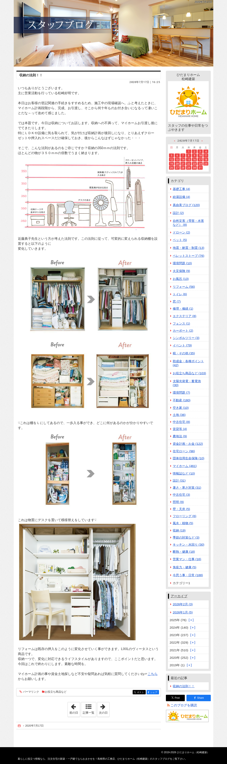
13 (177, 159)
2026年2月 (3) (183, 604)
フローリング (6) (184, 516)
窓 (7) (177, 301)
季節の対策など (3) (186, 537)
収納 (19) (179, 530)
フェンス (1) (181, 323)
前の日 (74, 708)
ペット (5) (180, 240)
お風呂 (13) (181, 279)
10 (200, 155)
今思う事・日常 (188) (188, 575)
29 (188, 167)
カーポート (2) (183, 330)
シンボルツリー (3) (186, 338)
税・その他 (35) (184, 353)
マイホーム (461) (185, 466)
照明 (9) (178, 502)
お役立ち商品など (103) (189, 373)
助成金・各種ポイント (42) (188, 363)
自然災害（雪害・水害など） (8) (188, 222)
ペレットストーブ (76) (188, 255)
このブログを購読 (183, 705)
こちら (153, 674)
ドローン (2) (181, 232)
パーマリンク (30, 692)
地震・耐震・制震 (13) (188, 248)
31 (200, 167)
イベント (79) (182, 345)
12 (171, 159)
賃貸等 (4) (180, 429)
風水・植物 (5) (183, 523)
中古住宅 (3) (181, 494)
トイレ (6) (180, 294)
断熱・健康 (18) (184, 551)
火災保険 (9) (181, 271)
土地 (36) (179, 415)
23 (194, 163)
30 (194, 167)
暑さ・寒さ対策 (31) (187, 487)
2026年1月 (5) (183, 612)
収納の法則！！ (31, 75)
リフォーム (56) (184, 286)
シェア (154, 692)
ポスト (141, 692)
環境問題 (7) (181, 392)
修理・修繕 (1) (183, 308)
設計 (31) (179, 480)
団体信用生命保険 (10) (188, 458)
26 (171, 167)
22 (188, 163)
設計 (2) (178, 213)
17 (200, 159)
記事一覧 (88, 712)
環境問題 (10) (182, 263)
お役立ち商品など (56, 691)
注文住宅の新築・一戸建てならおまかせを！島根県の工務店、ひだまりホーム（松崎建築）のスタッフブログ (113, 33)
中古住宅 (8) (181, 422)
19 (171, 163)
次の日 (104, 708)
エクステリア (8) (184, 316)
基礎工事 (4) (181, 189)
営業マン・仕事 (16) (187, 559)
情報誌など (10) (184, 473)
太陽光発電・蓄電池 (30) (187, 383)
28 (182, 167)
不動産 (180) (181, 400)
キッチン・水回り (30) (188, 544)
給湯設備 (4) (181, 197)
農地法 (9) (180, 436)
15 (188, 159)
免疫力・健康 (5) (184, 567)
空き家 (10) (181, 407)
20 (177, 163)
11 (205, 155)
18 (205, 159)
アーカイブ (179, 596)
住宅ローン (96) (184, 451)
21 (182, 163)
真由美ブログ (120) (186, 205)
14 (182, 159)
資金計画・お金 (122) (188, 443)
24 (200, 163)
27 (177, 167)
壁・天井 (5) (181, 509)
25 (205, 163)
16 (194, 159)
